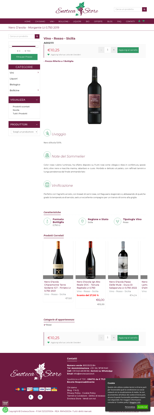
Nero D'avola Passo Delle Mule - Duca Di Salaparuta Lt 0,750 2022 (123, 285)
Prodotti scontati (21, 106)
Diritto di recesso (97, 396)
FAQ (119, 21)
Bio (87, 21)
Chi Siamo (40, 21)
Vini (52, 21)
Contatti (130, 21)
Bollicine (63, 21)
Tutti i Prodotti (20, 113)
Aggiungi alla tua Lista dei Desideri (64, 55)
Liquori (77, 21)
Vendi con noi (89, 398)
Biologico (15, 84)
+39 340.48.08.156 (80, 371)
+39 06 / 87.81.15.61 (99, 368)
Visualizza (24, 99)
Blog (109, 21)
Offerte (98, 21)
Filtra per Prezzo (24, 57)
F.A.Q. (76, 390)
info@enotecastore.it (84, 374)
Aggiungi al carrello (128, 50)
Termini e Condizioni (77, 396)
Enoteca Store (74, 398)
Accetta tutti (142, 407)
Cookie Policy (89, 393)
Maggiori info (135, 402)
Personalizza (130, 407)
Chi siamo (72, 387)
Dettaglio (58, 277)
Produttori (24, 124)
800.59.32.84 (89, 365)
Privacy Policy (74, 393)
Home (27, 21)
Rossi (48, 325)
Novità (16, 110)
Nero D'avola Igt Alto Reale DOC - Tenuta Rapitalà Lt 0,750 (88, 285)
